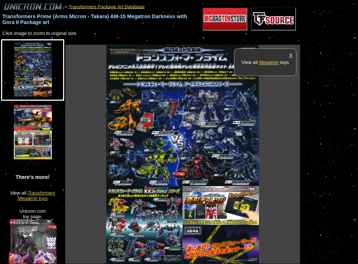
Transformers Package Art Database (107, 6)
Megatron (269, 62)
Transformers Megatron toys (36, 195)
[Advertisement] (197, 41)
